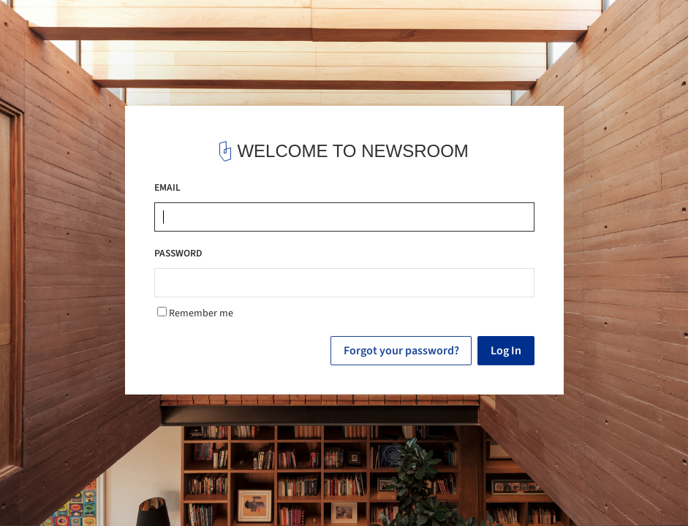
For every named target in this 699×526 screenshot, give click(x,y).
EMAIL (167, 187)
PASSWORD (178, 253)
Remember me (195, 313)
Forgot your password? (401, 351)
